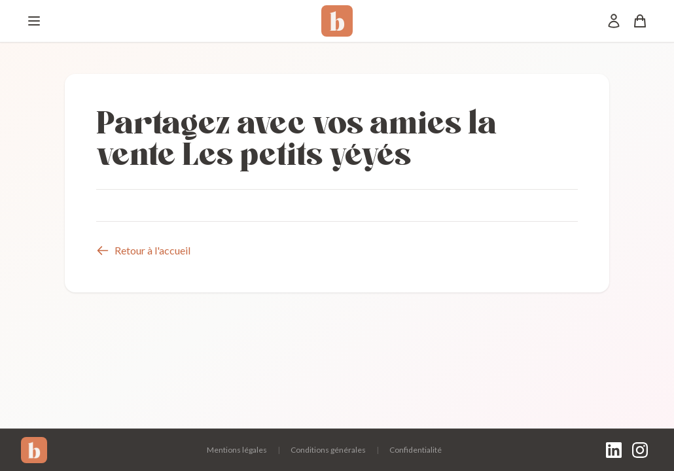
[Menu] (34, 21)
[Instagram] (640, 450)
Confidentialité (415, 450)
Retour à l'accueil (143, 250)
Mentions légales (237, 450)
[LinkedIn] (614, 450)
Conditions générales (328, 450)
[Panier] (640, 21)
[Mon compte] (614, 21)
